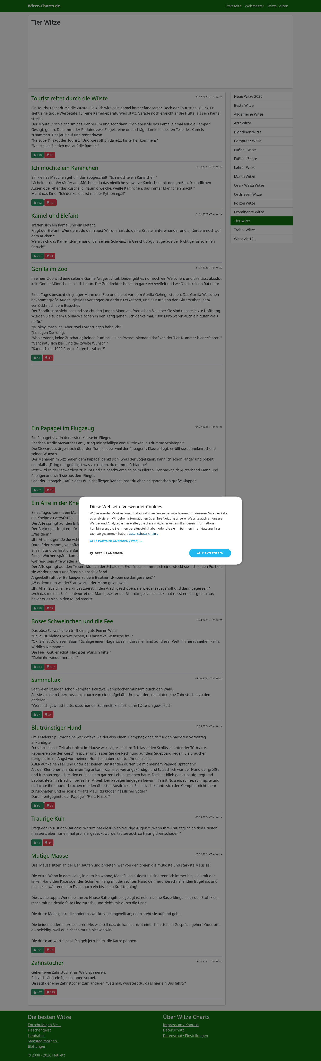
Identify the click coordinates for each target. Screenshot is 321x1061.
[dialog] (160, 530)
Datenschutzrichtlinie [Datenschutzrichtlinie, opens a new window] (144, 533)
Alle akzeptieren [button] (209, 553)
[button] (160, 540)
